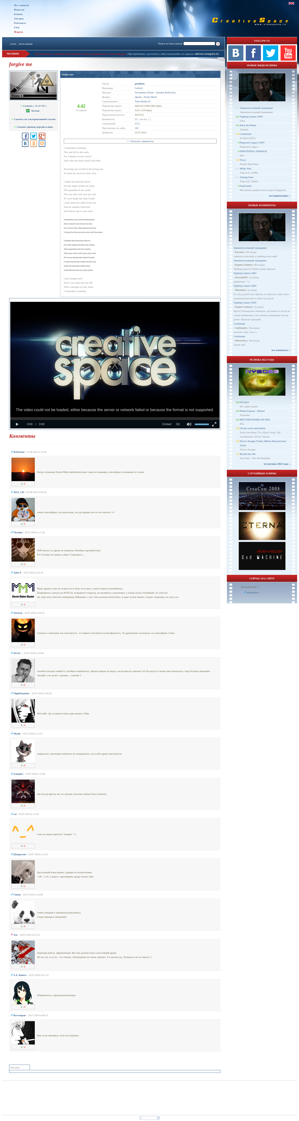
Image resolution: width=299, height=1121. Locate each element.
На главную (21, 5)
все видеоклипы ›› (279, 195)
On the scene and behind (252, 428)
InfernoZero (241, 340)
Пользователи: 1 (250, 586)
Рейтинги (20, 23)
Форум (18, 31)
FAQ (16, 27)
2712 (137, 123)
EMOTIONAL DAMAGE (253, 151)
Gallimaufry (241, 327)
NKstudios (240, 289)
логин (13, 43)
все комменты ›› (281, 350)
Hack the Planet (248, 125)
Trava (243, 159)
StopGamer (246, 185)
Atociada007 (241, 277)
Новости (19, 9)
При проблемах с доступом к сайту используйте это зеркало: (161, 53)
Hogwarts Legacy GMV (252, 142)
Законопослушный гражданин (256, 107)
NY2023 (244, 402)
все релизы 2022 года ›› (277, 463)
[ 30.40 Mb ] (33, 105)
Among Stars (246, 177)
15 (136, 119)
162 (137, 128)
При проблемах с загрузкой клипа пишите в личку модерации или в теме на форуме (80, 53)
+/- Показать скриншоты (140, 141)
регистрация (25, 43)
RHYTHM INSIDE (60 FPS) (255, 419)
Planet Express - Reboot (252, 410)
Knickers (239, 252)
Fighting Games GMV (251, 116)
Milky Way (245, 168)
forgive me (67, 74)
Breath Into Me (248, 454)
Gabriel (138, 88)
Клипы (18, 14)
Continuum (246, 133)
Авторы (19, 18)
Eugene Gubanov (244, 264)
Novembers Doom (144, 92)
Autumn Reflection (166, 92)
